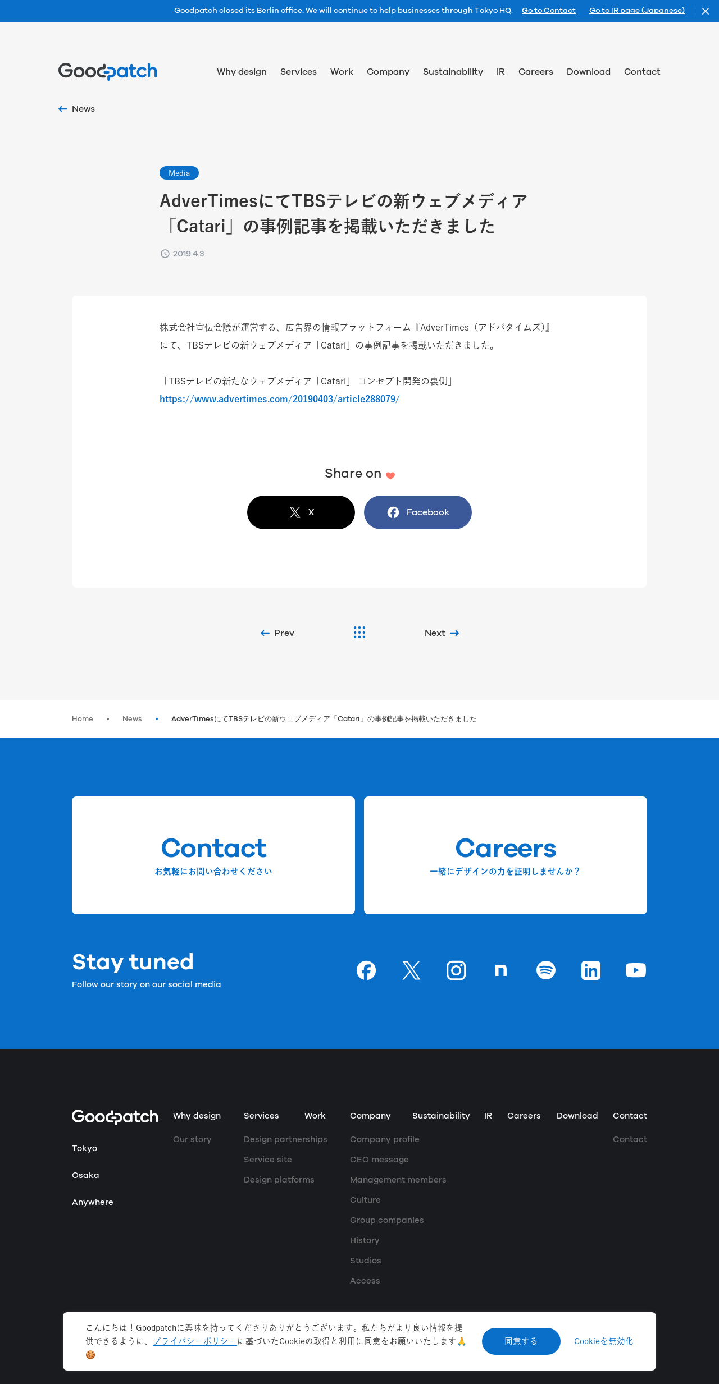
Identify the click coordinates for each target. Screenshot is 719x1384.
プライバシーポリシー (195, 1341)
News (132, 719)
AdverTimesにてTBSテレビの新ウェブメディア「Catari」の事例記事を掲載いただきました (324, 719)
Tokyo (84, 1148)
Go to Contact (549, 11)
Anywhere (92, 1202)
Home (82, 719)
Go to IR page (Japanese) (637, 11)
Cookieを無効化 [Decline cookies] (604, 1341)
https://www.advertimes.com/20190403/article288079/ (280, 399)
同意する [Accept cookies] (521, 1341)
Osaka (85, 1175)
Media (179, 173)
